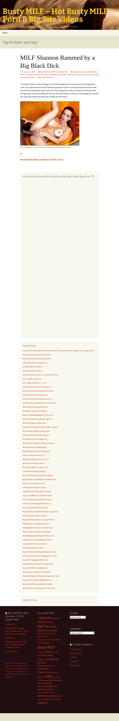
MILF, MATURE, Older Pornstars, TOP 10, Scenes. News (16, 616)
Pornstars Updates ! (82, 644)
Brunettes (64, 72)
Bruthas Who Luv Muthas (47, 74)
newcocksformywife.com (46, 692)
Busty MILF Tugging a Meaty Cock (35, 560)
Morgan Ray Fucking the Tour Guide (36, 572)
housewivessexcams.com (46, 666)
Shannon (32, 77)
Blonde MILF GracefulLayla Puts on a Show (39, 588)
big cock (83, 72)
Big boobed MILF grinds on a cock (36, 459)
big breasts (55, 618)
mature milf (94, 74)
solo (46, 699)
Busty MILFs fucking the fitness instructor (39, 443)
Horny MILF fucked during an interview (37, 399)
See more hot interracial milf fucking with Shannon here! (45, 147)
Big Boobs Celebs (22, 666)
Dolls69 (7, 674)
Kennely (73, 657)
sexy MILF (41, 699)
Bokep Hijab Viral (18, 663)
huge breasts (44, 672)
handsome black (82, 74)
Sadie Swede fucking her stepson (36, 435)
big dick (50, 622)
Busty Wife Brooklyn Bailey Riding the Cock (39, 552)
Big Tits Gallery (23, 671)
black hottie (92, 72)
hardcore (52, 659)
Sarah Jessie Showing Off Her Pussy (37, 503)
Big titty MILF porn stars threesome (36, 451)
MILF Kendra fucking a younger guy (36, 431)
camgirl (48, 651)
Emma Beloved (75, 653)
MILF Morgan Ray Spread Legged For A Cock (40, 556)
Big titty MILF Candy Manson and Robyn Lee (39, 479)
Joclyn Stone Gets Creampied (34, 544)
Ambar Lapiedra (76, 649)
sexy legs (24, 77)
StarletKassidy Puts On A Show (35, 515)
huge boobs (43, 668)
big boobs (45, 618)
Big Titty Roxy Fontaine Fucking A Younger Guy (41, 511)
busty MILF (62, 74)
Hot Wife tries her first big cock (35, 439)
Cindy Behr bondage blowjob (34, 471)
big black (76, 72)
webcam (43, 703)
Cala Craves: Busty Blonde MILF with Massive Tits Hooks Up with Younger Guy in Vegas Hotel (58, 350)
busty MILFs (41, 652)
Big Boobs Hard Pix (10, 677)
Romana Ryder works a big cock (35, 395)
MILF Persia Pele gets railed (33, 483)
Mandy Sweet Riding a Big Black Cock (37, 580)
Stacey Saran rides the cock (34, 455)
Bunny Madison (11, 651)
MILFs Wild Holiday (45, 683)
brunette (52, 633)
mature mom (42, 677)
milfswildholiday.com (47, 686)
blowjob (53, 630)
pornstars (52, 695)
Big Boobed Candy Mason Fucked (36, 523)
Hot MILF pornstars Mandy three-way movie (39, 403)
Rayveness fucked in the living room (37, 358)
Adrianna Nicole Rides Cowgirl (34, 487)
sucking (58, 699)
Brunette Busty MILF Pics (49, 72)
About (5, 33)
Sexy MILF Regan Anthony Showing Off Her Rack (41, 576)
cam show (55, 652)
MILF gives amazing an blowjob (35, 411)
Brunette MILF (43, 636)
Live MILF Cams (9, 663)
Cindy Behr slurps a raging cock (35, 362)
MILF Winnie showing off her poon (35, 407)
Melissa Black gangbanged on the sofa (38, 415)
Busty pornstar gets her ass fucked (36, 354)
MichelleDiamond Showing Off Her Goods (38, 536)
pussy (59, 696)
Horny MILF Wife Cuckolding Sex (35, 568)
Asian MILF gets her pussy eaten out (37, 387)
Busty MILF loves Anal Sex (12, 671)
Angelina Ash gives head (32, 371)
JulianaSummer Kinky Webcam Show (37, 491)
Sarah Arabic (10, 624)
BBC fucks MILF (24, 668)
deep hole (71, 74)
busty (58, 639)
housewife (42, 663)
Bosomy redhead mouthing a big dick (37, 419)
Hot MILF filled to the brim (33, 366)
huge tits (55, 672)
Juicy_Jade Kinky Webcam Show (35, 507)
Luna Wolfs (74, 661)
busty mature (44, 642)
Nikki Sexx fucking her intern (34, 463)
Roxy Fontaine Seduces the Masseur (37, 532)
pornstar (42, 695)
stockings (51, 699)
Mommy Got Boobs (46, 689)
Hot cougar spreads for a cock (35, 383)
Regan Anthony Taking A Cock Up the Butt (39, 519)
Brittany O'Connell (43, 633)
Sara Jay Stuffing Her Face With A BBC (37, 495)
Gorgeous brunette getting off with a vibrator (40, 427)
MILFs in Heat (55, 680)
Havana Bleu (10, 638)
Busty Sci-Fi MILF (25, 674)
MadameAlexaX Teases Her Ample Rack (38, 564)
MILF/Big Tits (57, 677)
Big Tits (43, 626)
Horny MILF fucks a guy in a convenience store (41, 375)
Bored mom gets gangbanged (34, 447)
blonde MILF (43, 630)
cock (39, 655)
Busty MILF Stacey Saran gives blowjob (38, 475)
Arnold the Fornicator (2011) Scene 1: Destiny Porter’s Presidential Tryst (16, 644)
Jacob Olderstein (46, 77)
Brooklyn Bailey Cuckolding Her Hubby (37, 584)
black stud (33, 74)
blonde (52, 626)
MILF (49, 676)
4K (38, 618)
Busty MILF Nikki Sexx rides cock (35, 467)
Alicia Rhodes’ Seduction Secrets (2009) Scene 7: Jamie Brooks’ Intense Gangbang (17, 631)
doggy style (42, 659)
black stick (24, 74)
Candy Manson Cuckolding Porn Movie (37, 540)
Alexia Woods (75, 665)
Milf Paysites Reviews (14, 674)
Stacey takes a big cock (32, 379)
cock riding (47, 655)
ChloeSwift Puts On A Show (33, 548)
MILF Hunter (43, 680)
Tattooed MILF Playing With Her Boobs (37, 499)
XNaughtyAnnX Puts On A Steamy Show (38, 528)
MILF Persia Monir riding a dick (34, 423)
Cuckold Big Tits (13, 666)
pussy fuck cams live (13, 668)
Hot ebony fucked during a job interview (38, 391)
